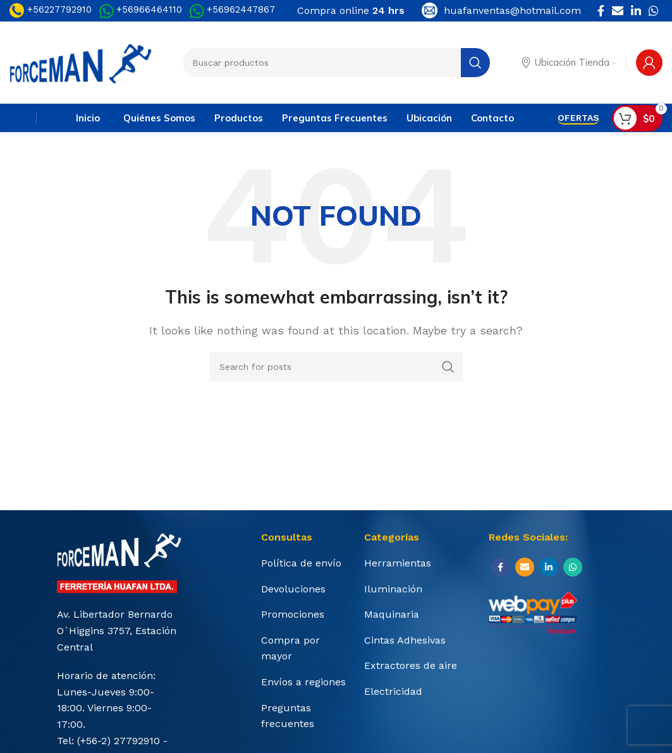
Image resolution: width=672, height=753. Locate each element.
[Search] (336, 366)
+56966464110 (149, 9)
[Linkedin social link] (636, 10)
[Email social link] (617, 10)
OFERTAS (578, 118)
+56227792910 (50, 9)
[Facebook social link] (601, 10)
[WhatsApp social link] (654, 10)
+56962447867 (241, 9)
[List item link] (306, 563)
